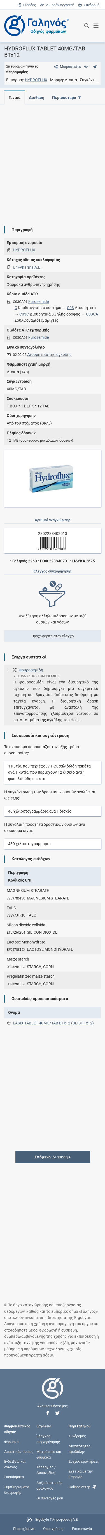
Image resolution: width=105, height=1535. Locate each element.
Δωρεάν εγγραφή (57, 5)
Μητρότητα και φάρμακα (48, 1454)
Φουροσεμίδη (31, 670)
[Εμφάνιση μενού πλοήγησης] (96, 25)
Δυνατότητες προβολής (79, 1448)
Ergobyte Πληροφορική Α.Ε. (56, 1519)
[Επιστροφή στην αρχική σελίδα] (52, 1393)
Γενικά (14, 97)
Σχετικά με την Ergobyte (81, 1474)
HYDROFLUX (36, 80)
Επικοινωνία (82, 1529)
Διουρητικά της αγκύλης (49, 354)
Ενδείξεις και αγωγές (14, 1464)
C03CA (92, 314)
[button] (47, 1413)
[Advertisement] (52, 161)
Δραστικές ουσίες (18, 1451)
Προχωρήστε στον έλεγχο (52, 636)
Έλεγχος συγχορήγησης (48, 1439)
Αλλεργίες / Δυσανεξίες (46, 1470)
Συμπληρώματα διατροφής (16, 1489)
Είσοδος (27, 5)
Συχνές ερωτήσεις (84, 1461)
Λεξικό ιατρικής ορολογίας (49, 1485)
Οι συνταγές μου (49, 1498)
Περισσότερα (66, 97)
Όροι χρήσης (53, 1529)
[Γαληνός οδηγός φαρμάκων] (35, 26)
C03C (24, 314)
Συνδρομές (77, 1436)
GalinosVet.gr (83, 1486)
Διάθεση (37, 97)
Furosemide (38, 301)
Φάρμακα (11, 1441)
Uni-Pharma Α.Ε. (27, 267)
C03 (70, 307)
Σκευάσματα (14, 1477)
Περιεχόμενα (23, 1529)
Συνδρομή (88, 5)
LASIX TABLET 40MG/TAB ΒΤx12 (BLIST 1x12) (53, 1023)
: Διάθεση (53, 1157)
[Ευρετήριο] (86, 66)
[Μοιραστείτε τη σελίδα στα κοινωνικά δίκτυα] (66, 66)
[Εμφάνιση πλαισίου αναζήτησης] (86, 25)
